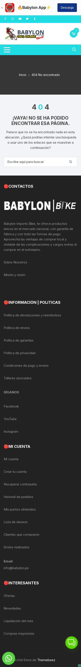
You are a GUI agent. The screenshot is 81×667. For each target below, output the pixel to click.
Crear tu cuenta (15, 472)
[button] (8, 658)
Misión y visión (14, 275)
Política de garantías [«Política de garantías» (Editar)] (18, 340)
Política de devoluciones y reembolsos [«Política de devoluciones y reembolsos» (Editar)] (32, 315)
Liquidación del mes (18, 621)
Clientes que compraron (21, 534)
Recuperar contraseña (20, 484)
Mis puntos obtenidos (20, 509)
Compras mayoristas (19, 633)
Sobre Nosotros (15, 262)
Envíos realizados (16, 547)
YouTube (10, 419)
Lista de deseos (16, 522)
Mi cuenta (11, 459)
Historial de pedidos (18, 497)
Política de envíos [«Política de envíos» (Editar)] (17, 328)
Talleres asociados (18, 378)
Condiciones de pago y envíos (26, 365)
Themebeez (46, 660)
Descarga (67, 7)
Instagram (11, 431)
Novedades (12, 608)
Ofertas (9, 596)
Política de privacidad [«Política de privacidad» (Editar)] (19, 353)
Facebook (11, 406)
